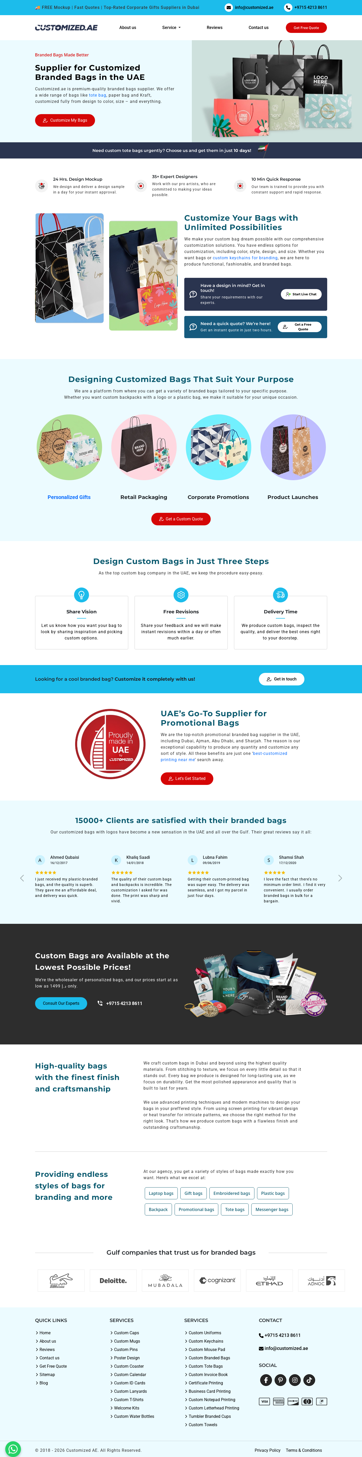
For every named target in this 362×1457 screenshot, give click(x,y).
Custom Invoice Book (206, 1374)
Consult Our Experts (61, 1003)
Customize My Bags (65, 120)
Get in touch (282, 679)
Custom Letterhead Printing (211, 1408)
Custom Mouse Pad (204, 1349)
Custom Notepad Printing (209, 1399)
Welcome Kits (124, 1408)
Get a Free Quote (297, 326)
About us (127, 27)
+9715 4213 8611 (305, 7)
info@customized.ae (249, 7)
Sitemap (45, 1374)
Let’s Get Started (187, 778)
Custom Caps (124, 1332)
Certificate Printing (203, 1382)
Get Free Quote (306, 28)
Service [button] (169, 27)
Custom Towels (200, 1424)
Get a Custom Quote (181, 518)
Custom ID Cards (127, 1382)
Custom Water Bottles (132, 1416)
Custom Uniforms (202, 1332)
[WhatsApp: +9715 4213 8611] (13, 1444)
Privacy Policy (268, 1450)
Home (43, 1332)
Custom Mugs (125, 1341)
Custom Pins (124, 1349)
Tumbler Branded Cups (207, 1416)
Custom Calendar (128, 1374)
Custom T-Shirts (126, 1399)
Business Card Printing (207, 1391)
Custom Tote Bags (203, 1366)
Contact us (259, 27)
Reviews (214, 27)
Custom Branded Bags (207, 1357)
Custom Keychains (203, 1341)
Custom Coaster (127, 1366)
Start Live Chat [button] (301, 294)
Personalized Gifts (69, 497)
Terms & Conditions (304, 1450)
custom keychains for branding (245, 257)
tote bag (97, 95)
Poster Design (125, 1357)
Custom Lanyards (128, 1391)
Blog (41, 1382)
